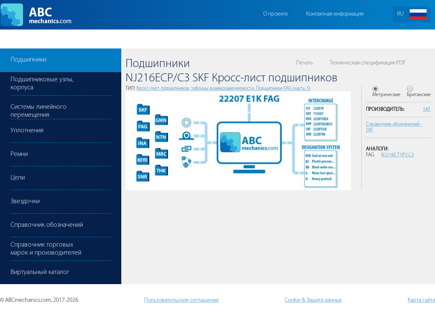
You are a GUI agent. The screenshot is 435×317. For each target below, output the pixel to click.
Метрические (386, 94)
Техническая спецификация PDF (368, 63)
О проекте (275, 14)
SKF (427, 109)
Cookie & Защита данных (313, 300)
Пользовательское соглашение (181, 300)
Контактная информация (334, 14)
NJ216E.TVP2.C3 (397, 155)
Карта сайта (421, 300)
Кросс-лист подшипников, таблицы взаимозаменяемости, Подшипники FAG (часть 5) (223, 88)
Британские (419, 94)
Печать (304, 63)
